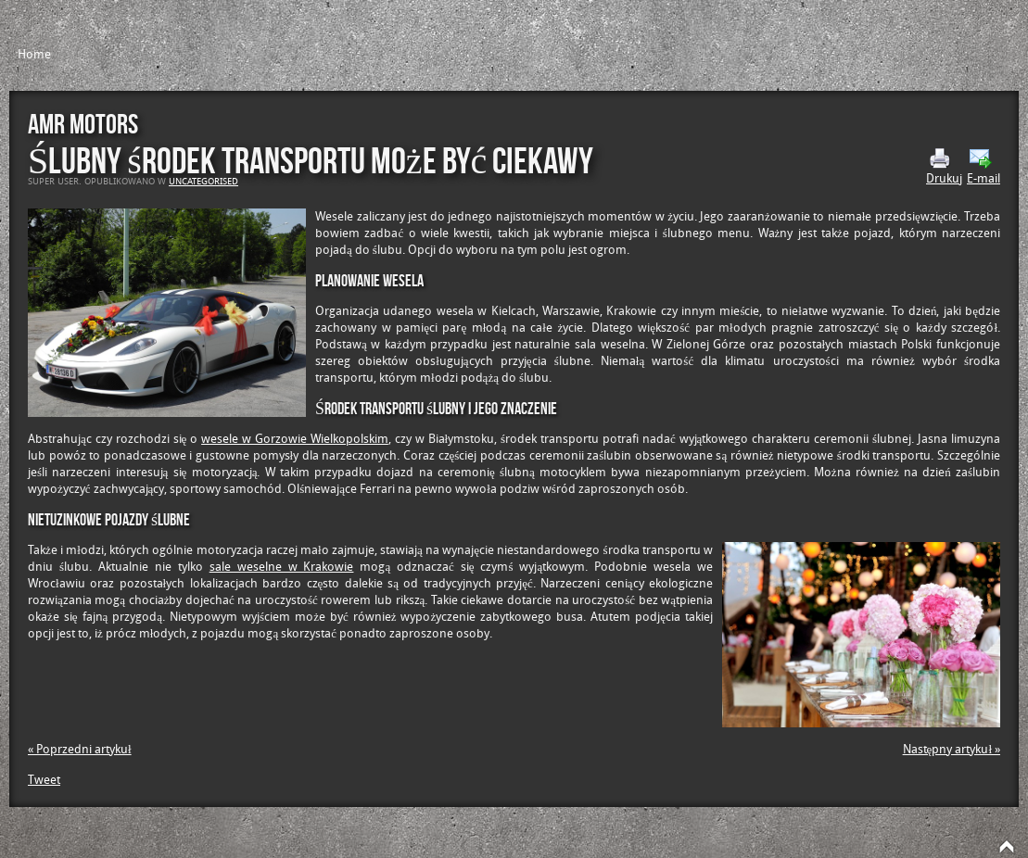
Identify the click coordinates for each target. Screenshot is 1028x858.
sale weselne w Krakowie (281, 567)
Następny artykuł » (951, 749)
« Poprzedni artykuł (80, 749)
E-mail (983, 166)
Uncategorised (203, 181)
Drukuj (944, 166)
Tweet (44, 780)
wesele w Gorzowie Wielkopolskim (294, 439)
